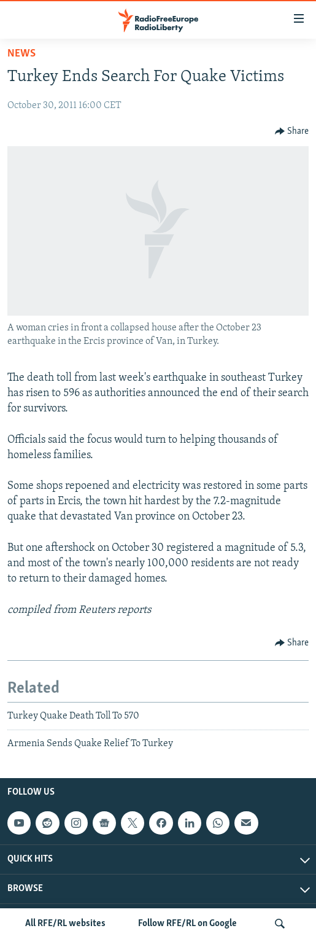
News (21, 54)
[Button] (292, 131)
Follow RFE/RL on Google (187, 924)
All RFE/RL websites (65, 924)
